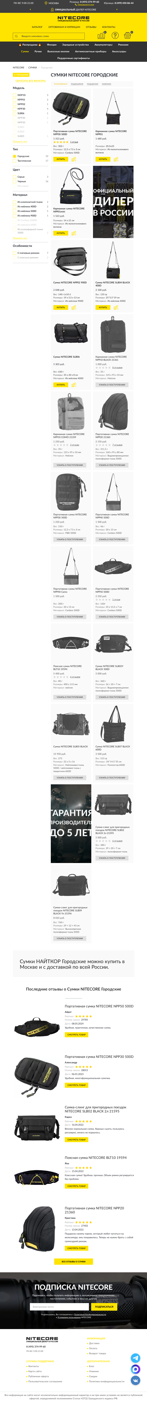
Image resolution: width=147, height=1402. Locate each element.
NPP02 (21, 104)
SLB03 (21, 132)
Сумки (25, 51)
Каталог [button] (37, 27)
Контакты (108, 27)
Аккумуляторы (103, 45)
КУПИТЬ (61, 159)
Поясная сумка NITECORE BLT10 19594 (96, 1158)
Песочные (23, 186)
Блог (91, 1366)
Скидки (93, 1376)
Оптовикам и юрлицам (64, 27)
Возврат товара (97, 1354)
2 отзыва (74, 445)
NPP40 (21, 118)
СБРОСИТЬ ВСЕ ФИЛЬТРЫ (31, 81)
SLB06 (21, 113)
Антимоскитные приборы (90, 51)
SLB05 (21, 136)
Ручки (38, 51)
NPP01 (21, 100)
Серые (21, 177)
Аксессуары (119, 51)
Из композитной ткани (30, 202)
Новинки (94, 1371)
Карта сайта (35, 1371)
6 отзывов (75, 677)
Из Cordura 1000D (27, 220)
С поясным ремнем (28, 257)
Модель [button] (18, 88)
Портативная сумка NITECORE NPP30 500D (99, 1057)
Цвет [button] (16, 169)
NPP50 (21, 122)
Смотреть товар (77, 1035)
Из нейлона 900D (27, 216)
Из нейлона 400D (27, 206)
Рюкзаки (123, 45)
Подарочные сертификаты (73, 58)
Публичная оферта (38, 1376)
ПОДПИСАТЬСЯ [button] (104, 1307)
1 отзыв (74, 142)
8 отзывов (117, 368)
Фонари (52, 45)
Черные (22, 181)
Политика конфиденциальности (106, 1381)
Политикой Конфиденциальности (90, 1315)
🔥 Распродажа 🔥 (30, 45)
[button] (84, 4)
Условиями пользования (69, 1317)
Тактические (24, 161)
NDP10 (21, 95)
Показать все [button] (20, 141)
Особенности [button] (22, 246)
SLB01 (21, 127)
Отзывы (91, 27)
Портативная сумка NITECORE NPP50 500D (99, 1006)
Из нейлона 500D (27, 211)
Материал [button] (20, 195)
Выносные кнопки (58, 51)
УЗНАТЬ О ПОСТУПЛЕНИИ (112, 385)
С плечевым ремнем (28, 253)
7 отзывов (117, 445)
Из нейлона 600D (27, 225)
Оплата (93, 1348)
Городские (23, 156)
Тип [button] (15, 149)
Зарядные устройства (75, 45)
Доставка (94, 1343)
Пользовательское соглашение (45, 1381)
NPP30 (21, 109)
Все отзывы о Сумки (73, 1262)
